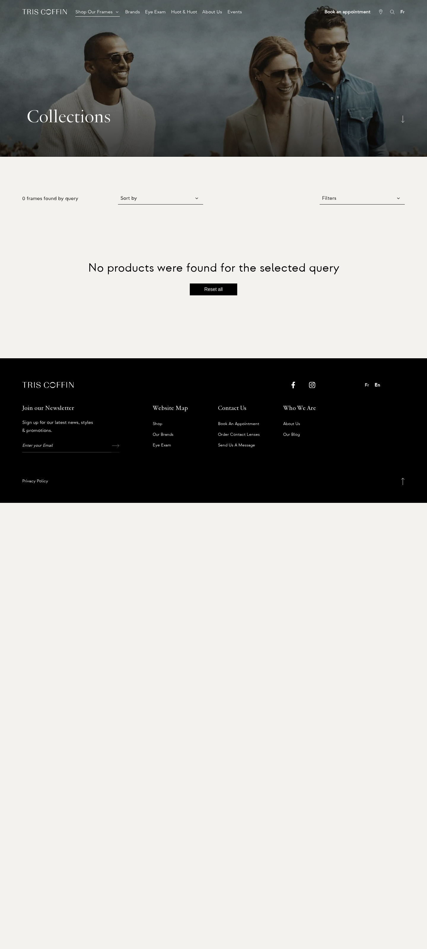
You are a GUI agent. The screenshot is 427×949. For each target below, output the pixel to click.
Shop (157, 424)
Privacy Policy (35, 481)
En (377, 385)
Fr (402, 11)
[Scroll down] (403, 119)
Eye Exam (162, 445)
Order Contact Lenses (239, 434)
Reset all (213, 289)
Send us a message (236, 445)
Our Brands (163, 434)
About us (291, 424)
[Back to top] (403, 481)
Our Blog (291, 434)
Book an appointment (238, 424)
